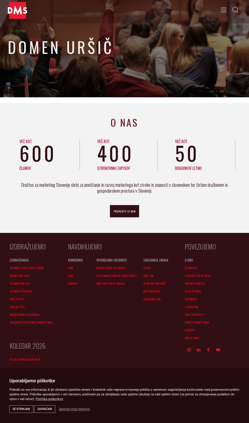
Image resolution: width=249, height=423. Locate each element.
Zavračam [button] (44, 409)
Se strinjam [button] (21, 409)
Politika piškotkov (50, 399)
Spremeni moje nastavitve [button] (74, 409)
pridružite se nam (125, 211)
